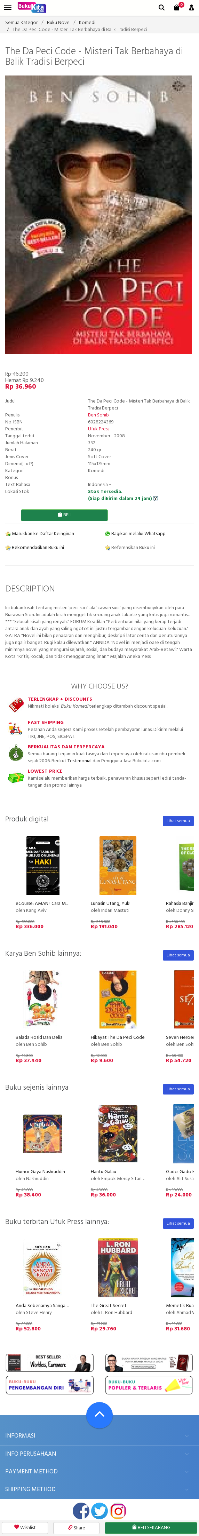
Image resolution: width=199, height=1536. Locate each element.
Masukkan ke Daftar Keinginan (39, 534)
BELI (64, 515)
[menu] (7, 7)
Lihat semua (178, 821)
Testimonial (79, 761)
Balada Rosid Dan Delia (39, 1038)
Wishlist (25, 1528)
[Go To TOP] (99, 1415)
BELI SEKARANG (151, 1528)
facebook (81, 1511)
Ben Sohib (98, 415)
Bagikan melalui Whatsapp (135, 534)
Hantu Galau (103, 1172)
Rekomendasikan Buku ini (34, 548)
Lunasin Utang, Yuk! (110, 904)
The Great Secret (109, 1306)
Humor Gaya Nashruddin (40, 1172)
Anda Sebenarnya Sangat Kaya (47, 1306)
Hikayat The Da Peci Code (118, 1038)
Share (76, 1528)
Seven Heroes (180, 1038)
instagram (118, 1511)
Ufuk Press (99, 429)
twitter (99, 1511)
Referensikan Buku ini (130, 548)
